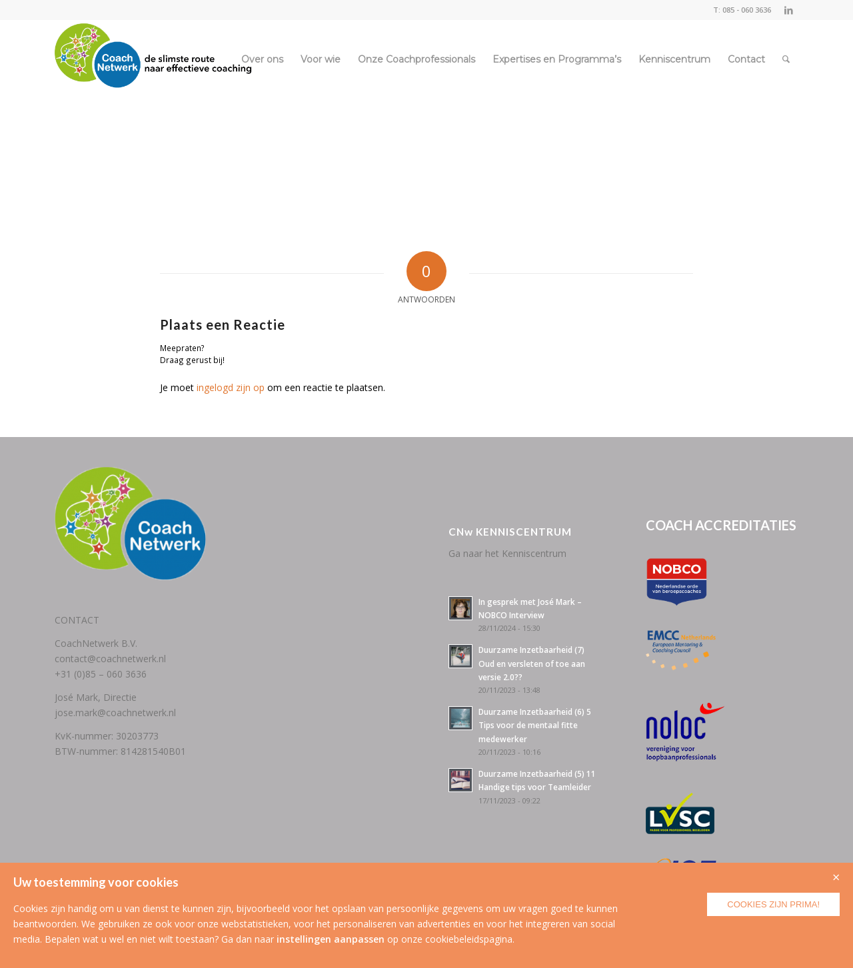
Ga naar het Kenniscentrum (507, 553)
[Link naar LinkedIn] (788, 10)
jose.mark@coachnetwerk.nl (115, 712)
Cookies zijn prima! (773, 904)
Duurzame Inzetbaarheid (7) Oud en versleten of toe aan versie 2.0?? (531, 663)
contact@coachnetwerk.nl (110, 658)
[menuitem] (262, 59)
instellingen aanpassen (331, 939)
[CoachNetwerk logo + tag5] (153, 59)
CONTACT (77, 620)
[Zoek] (786, 59)
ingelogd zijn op (231, 387)
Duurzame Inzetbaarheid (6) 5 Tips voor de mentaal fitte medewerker (534, 724)
